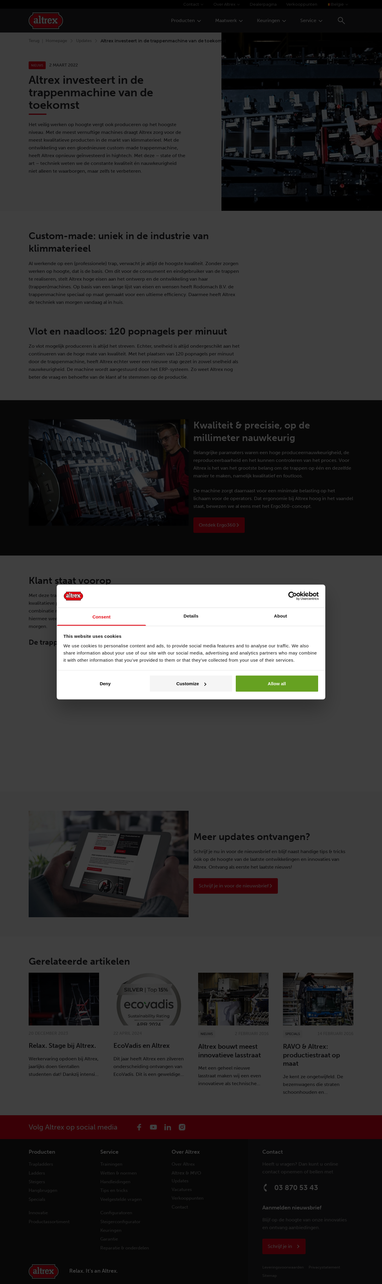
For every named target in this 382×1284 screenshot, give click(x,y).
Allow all (277, 683)
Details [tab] (191, 615)
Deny (105, 683)
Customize (191, 683)
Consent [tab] (102, 616)
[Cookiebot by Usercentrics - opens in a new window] (293, 596)
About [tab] (280, 615)
